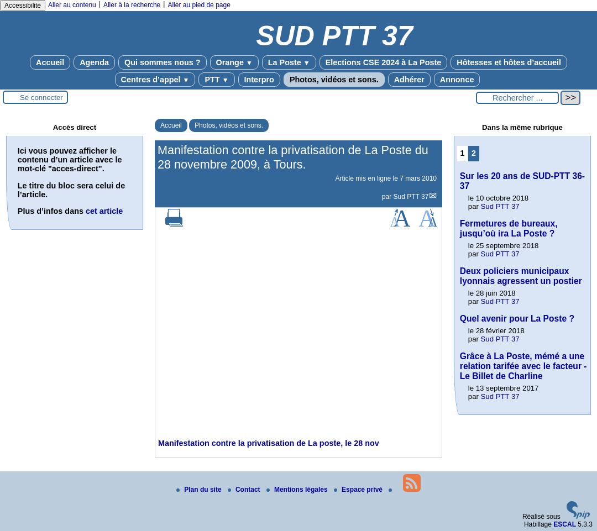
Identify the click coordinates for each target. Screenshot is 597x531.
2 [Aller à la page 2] (474, 153)
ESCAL (564, 524)
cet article (104, 211)
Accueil (50, 62)
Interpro (259, 79)
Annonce (457, 79)
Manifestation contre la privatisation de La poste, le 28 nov (268, 443)
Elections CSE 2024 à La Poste (384, 62)
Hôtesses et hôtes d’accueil (509, 62)
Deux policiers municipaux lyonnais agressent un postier (521, 276)
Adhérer (409, 79)
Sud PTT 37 (411, 197)
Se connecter (41, 97)
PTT (216, 79)
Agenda (94, 62)
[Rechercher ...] (517, 98)
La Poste (289, 62)
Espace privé (359, 489)
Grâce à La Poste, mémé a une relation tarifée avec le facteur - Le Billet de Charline (523, 366)
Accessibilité (22, 5)
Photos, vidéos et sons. (334, 79)
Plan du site (199, 489)
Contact (245, 489)
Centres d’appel (155, 79)
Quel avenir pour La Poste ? (517, 318)
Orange (234, 62)
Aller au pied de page (198, 5)
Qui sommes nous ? (162, 62)
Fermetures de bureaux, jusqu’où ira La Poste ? (509, 228)
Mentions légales (297, 489)
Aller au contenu (72, 5)
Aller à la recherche (131, 5)
